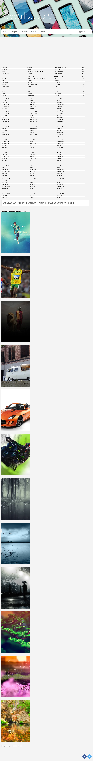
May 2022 (59, 123)
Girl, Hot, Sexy (16, 73)
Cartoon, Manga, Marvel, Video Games (43, 79)
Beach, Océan (70, 71)
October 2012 (33, 193)
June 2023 (32, 115)
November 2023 (60, 111)
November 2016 (60, 164)
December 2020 (33, 134)
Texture (70, 90)
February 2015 (5, 177)
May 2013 (4, 190)
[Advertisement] (46, 51)
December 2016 (33, 164)
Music (70, 75)
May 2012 (4, 197)
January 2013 (33, 191)
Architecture (16, 82)
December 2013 (60, 184)
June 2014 (59, 180)
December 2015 (60, 169)
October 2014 (33, 178)
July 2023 (4, 115)
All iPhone (16, 67)
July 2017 (4, 160)
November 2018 (60, 149)
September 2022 (33, 121)
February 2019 (60, 147)
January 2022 (5, 126)
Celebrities (70, 73)
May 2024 (59, 108)
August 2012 (5, 195)
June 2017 (32, 160)
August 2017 (60, 158)
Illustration (70, 88)
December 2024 (33, 104)
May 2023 (59, 115)
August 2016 (60, 165)
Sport (43, 73)
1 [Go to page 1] (4, 746)
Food (70, 81)
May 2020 (59, 137)
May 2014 (4, 182)
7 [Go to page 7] (18, 746)
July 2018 (4, 152)
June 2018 (32, 152)
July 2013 (32, 188)
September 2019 (33, 143)
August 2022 (60, 121)
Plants (16, 92)
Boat (43, 82)
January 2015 (33, 177)
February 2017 (60, 162)
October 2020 (5, 136)
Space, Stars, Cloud (70, 67)
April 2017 (4, 162)
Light (43, 81)
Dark (16, 71)
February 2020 (60, 139)
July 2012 (32, 195)
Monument (16, 69)
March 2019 (32, 147)
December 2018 (33, 149)
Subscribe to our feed (86, 31)
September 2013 (60, 186)
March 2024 (32, 110)
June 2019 (32, 145)
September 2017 (33, 158)
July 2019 (4, 145)
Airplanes (43, 88)
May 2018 (59, 152)
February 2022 (60, 124)
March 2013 (59, 190)
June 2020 (32, 137)
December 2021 (33, 126)
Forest (16, 81)
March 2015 (59, 175)
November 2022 (60, 119)
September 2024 (33, 106)
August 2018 (60, 150)
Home (5, 32)
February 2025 (60, 102)
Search (42, 32)
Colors (43, 90)
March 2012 (59, 197)
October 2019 (5, 143)
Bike (70, 95)
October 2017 (5, 158)
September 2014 (60, 178)
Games (70, 92)
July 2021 (4, 130)
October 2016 (5, 165)
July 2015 (32, 173)
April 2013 (32, 190)
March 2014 (59, 182)
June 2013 (59, 188)
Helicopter (43, 95)
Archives (25, 32)
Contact (33, 32)
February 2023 (60, 117)
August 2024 (60, 106)
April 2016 (32, 167)
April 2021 (4, 132)
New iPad (16, 79)
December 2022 (33, 119)
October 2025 (5, 98)
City (43, 69)
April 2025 (4, 102)
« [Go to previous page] (2, 746)
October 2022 (5, 121)
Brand (43, 75)
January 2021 (5, 134)
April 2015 (32, 175)
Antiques (16, 95)
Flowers (16, 84)
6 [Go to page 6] (16, 746)
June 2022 (32, 123)
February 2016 (5, 169)
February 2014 (5, 184)
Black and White (43, 84)
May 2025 (59, 100)
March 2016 (59, 167)
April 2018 (4, 154)
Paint (70, 86)
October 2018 (5, 150)
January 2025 (5, 104)
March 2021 (32, 132)
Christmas (70, 94)
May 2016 (4, 167)
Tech (43, 92)
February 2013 (5, 191)
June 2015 (59, 173)
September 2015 (60, 171)
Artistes (70, 79)
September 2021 (33, 128)
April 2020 (4, 139)
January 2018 (5, 156)
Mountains (70, 82)
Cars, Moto (16, 75)
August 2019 (60, 143)
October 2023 (5, 113)
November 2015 (6, 171)
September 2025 (33, 98)
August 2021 (60, 128)
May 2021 (59, 130)
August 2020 (60, 136)
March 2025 (32, 102)
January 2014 (33, 184)
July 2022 (4, 123)
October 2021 (5, 128)
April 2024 (4, 110)
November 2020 (60, 134)
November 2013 (6, 186)
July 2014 (32, 180)
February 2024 (60, 110)
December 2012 (60, 191)
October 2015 (33, 171)
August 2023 (60, 113)
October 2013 (33, 186)
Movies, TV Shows (70, 77)
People (70, 84)
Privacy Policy (34, 758)
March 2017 (32, 162)
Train (16, 94)
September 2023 (33, 113)
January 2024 (5, 111)
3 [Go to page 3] (9, 746)
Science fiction (16, 86)
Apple (43, 67)
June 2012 (59, 195)
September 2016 (33, 165)
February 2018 (60, 154)
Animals (70, 69)
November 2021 (60, 126)
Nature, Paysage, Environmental (43, 77)
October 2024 (5, 106)
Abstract (16, 77)
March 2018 (32, 154)
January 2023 (5, 119)
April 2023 (4, 117)
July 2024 (4, 108)
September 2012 (60, 193)
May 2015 (4, 175)
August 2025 (60, 98)
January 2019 (5, 149)
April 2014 (32, 182)
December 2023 (33, 111)
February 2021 (60, 132)
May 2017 (59, 160)
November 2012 (6, 193)
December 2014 (60, 177)
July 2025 (4, 100)
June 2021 (32, 130)
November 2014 (6, 178)
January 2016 (33, 169)
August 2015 (5, 173)
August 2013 (5, 188)
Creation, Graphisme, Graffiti (43, 71)
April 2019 (4, 147)
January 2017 (5, 164)
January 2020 (5, 141)
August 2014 (5, 180)
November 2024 (60, 104)
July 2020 (4, 137)
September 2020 (33, 136)
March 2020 (32, 139)
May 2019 (59, 145)
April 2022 (4, 124)
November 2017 (60, 156)
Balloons (16, 90)
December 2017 (33, 156)
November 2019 (60, 141)
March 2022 (32, 124)
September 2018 (33, 150)
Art (16, 88)
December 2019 (33, 141)
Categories (14, 32)
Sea (43, 86)
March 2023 (32, 117)
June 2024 (32, 108)
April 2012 (32, 197)
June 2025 (32, 100)
